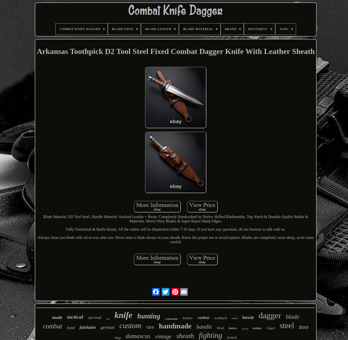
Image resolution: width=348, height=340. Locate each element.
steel (287, 325)
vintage (163, 336)
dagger (270, 315)
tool (108, 318)
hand (71, 328)
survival (94, 317)
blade (292, 316)
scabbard (220, 318)
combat (52, 326)
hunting (148, 316)
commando (171, 318)
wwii (235, 318)
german (108, 327)
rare (150, 327)
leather (187, 318)
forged (271, 328)
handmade (175, 326)
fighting (210, 335)
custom (130, 325)
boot (303, 327)
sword (244, 328)
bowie (248, 317)
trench (232, 337)
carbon (203, 317)
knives (233, 328)
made (57, 317)
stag (118, 338)
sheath (185, 336)
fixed (220, 328)
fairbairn (88, 327)
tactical (75, 317)
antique (257, 328)
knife (123, 315)
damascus (137, 336)
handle (204, 327)
